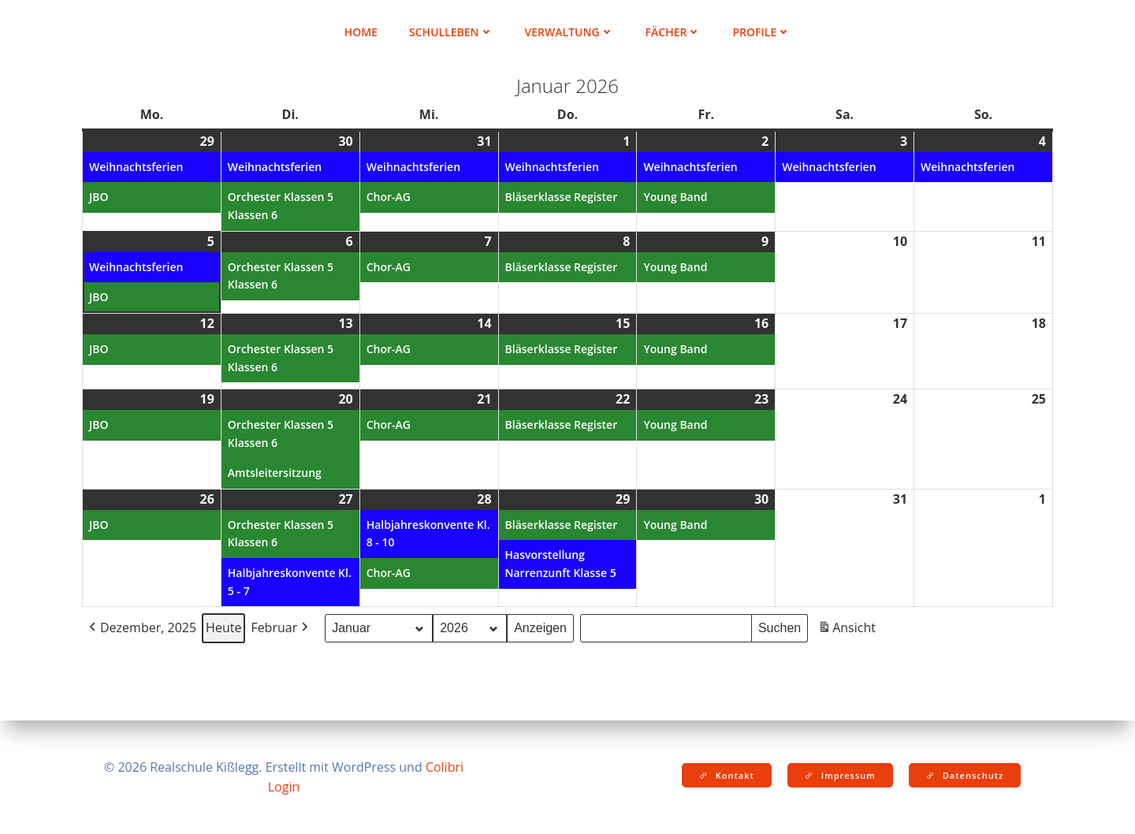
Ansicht (848, 630)
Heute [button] (223, 627)
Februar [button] (281, 628)
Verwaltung (569, 31)
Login (284, 786)
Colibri (444, 767)
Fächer (673, 31)
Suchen (782, 626)
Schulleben (451, 31)
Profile (761, 31)
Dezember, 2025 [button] (141, 628)
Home (361, 31)
